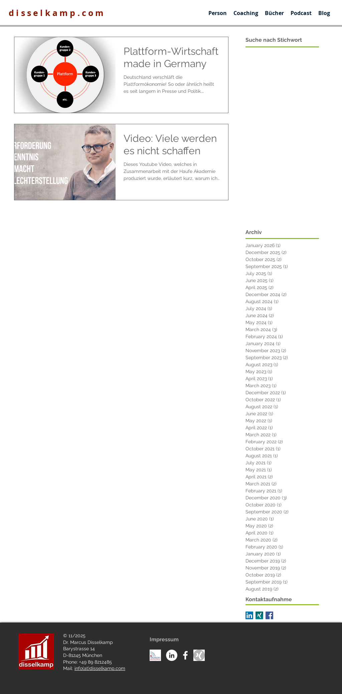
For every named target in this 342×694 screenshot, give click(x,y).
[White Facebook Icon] (185, 655)
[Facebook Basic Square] (269, 615)
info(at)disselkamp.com (99, 668)
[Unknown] (199, 655)
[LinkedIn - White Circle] (171, 655)
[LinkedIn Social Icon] (249, 615)
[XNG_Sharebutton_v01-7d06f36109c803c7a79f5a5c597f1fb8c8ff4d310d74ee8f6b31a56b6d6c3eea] (259, 615)
